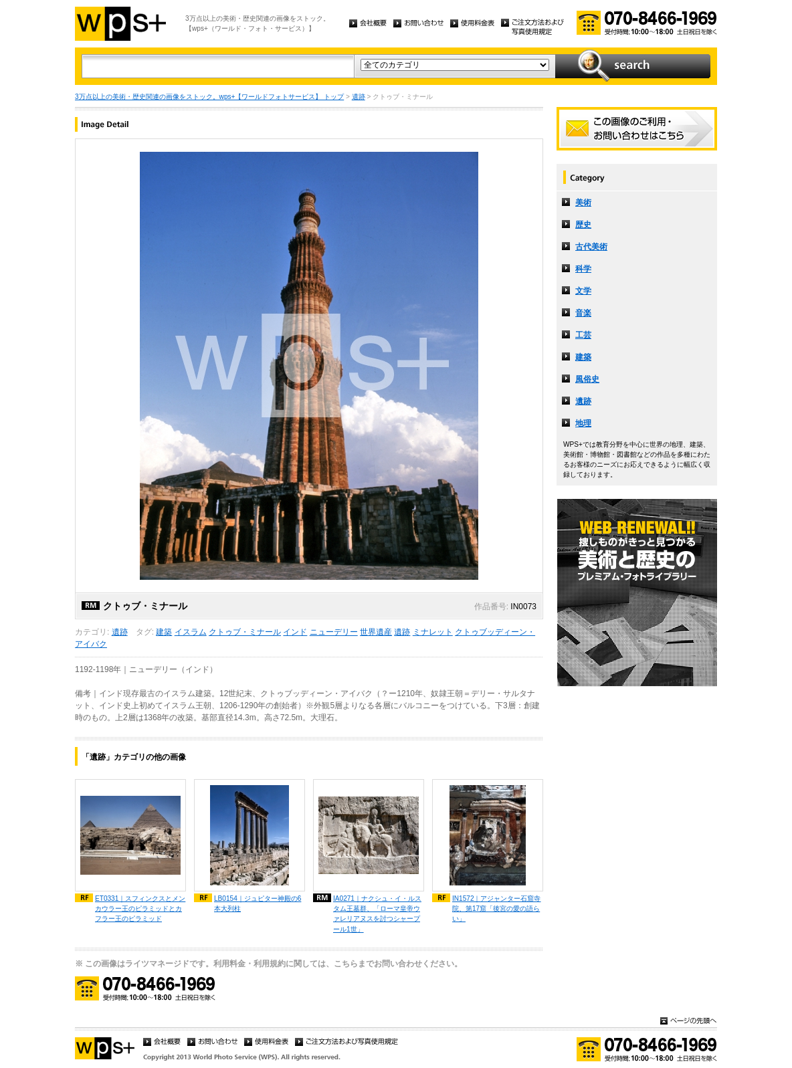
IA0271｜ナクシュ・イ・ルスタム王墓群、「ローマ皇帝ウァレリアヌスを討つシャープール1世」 (377, 913)
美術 (583, 202)
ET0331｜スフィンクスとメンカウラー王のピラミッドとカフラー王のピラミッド (140, 908)
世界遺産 (376, 632)
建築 (164, 632)
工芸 (583, 335)
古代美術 (591, 246)
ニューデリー (334, 632)
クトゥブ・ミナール (245, 632)
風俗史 (587, 379)
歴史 (583, 224)
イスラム (191, 632)
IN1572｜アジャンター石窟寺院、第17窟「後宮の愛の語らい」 (496, 908)
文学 (583, 291)
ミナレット (433, 632)
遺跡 (358, 96)
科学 (583, 269)
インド (295, 632)
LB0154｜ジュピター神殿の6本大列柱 (257, 903)
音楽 (583, 313)
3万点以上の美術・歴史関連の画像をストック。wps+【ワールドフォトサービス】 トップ (209, 96)
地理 (583, 423)
